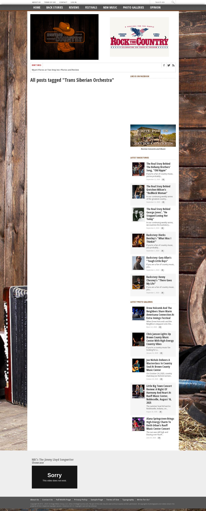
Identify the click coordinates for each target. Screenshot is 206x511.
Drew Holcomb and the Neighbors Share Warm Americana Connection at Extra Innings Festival (160, 313)
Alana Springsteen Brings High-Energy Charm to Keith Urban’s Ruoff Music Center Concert (160, 423)
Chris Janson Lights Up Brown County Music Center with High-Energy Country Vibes (160, 339)
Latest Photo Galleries (141, 301)
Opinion (155, 7)
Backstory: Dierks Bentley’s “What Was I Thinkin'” (158, 238)
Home (36, 7)
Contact (63, 2)
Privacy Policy (80, 499)
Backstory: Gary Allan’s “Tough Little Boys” (158, 259)
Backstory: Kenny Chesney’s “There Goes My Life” (159, 280)
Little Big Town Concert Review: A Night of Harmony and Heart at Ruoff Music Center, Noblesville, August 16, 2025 (159, 394)
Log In (73, 2)
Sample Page (97, 499)
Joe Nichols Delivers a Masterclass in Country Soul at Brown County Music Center (159, 365)
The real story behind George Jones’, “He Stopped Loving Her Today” (158, 214)
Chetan (24, 509)
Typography (128, 499)
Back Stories (54, 7)
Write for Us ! (143, 499)
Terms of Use (50, 2)
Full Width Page (63, 499)
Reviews (74, 7)
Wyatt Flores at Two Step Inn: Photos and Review (55, 71)
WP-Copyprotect (40, 509)
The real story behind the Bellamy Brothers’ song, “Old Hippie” (158, 167)
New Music (110, 7)
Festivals (91, 7)
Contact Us (47, 499)
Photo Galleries (133, 7)
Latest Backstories (139, 157)
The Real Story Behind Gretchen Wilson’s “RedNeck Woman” (158, 190)
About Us (36, 2)
